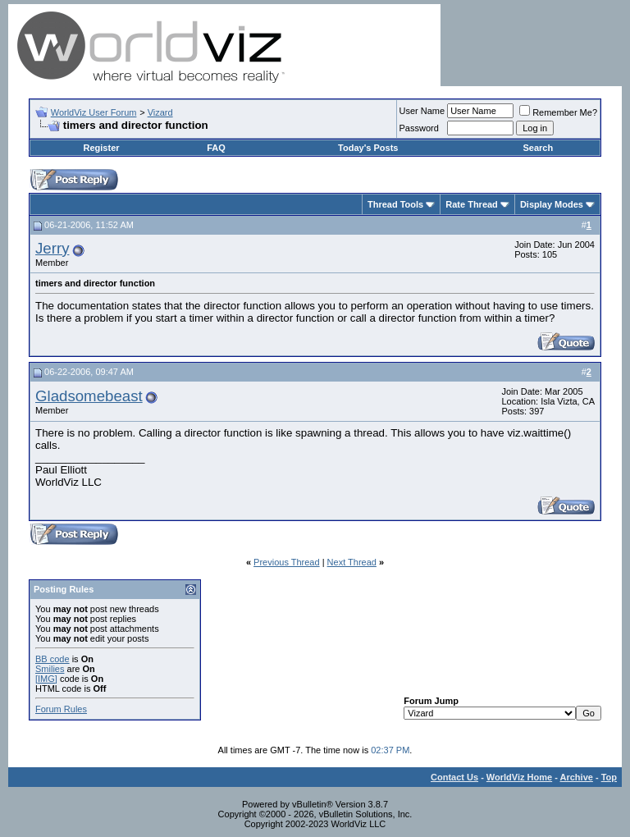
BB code (52, 659)
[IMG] (46, 679)
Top (609, 777)
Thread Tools (395, 204)
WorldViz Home (519, 777)
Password (419, 128)
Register (102, 148)
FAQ (216, 148)
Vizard (160, 112)
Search (538, 148)
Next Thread (352, 562)
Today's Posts (368, 148)
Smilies (49, 669)
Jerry (52, 248)
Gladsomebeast (89, 396)
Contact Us (454, 777)
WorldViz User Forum (94, 112)
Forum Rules (61, 709)
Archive (576, 777)
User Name (422, 111)
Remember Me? (558, 112)
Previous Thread (286, 562)
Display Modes (551, 204)
